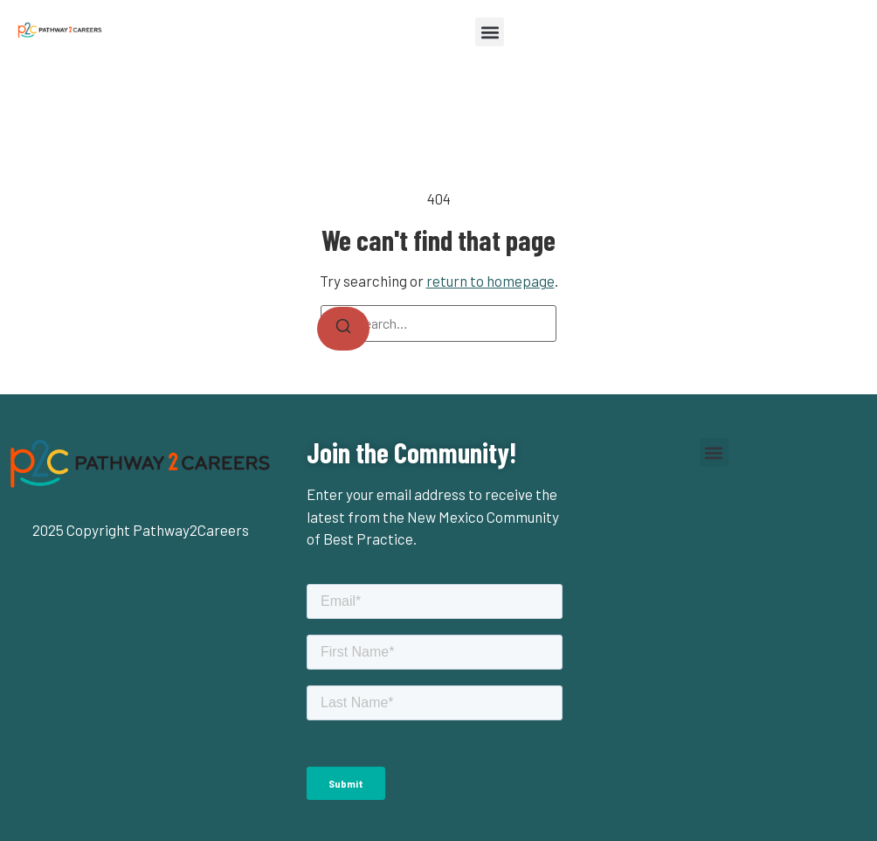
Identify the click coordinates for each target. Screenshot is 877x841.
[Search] (343, 329)
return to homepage (490, 280)
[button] (489, 31)
